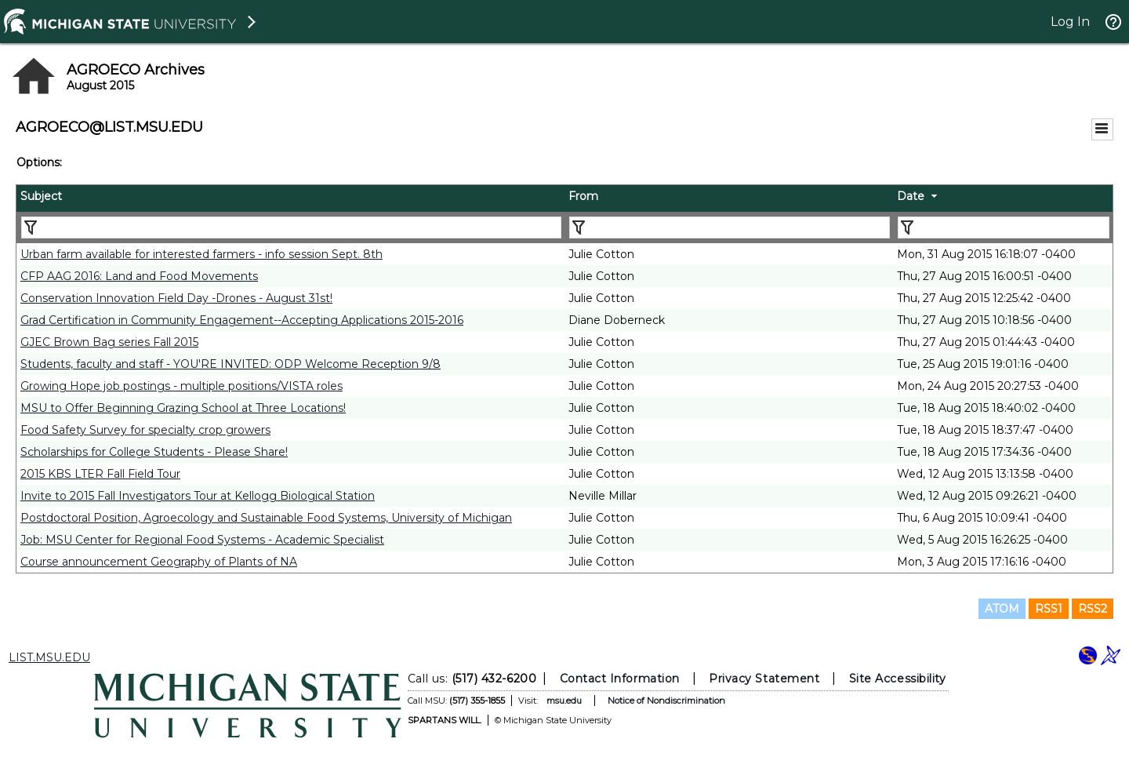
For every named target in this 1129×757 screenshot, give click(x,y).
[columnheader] (290, 198)
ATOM (1002, 609)
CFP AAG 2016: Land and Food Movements (139, 276)
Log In (1070, 21)
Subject (41, 196)
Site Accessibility (897, 678)
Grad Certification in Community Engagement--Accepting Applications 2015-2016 (241, 320)
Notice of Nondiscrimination (666, 700)
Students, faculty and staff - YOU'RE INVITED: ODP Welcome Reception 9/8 (230, 364)
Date (910, 196)
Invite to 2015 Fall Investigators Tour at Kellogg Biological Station (197, 496)
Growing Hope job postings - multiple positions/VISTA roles (181, 386)
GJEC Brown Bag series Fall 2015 (109, 342)
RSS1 (1048, 609)
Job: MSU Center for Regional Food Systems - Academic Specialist (202, 540)
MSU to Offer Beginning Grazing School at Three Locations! (183, 408)
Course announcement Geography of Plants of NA (158, 562)
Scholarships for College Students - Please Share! (154, 452)
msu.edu (564, 700)
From (583, 196)
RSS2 (1092, 609)
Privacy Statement (764, 678)
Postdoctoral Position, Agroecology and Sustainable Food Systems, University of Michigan (266, 518)
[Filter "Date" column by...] (1003, 227)
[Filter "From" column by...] (729, 227)
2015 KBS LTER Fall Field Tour (100, 474)
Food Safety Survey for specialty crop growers (145, 430)
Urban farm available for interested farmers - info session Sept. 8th (201, 254)
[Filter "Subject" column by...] (291, 227)
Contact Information (620, 678)
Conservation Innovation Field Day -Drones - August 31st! (176, 298)
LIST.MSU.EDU (49, 657)
